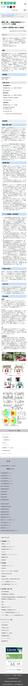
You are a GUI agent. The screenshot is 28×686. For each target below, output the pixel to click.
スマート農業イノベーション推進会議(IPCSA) (12, 615)
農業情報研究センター (6, 517)
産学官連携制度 (5, 591)
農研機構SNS (4, 641)
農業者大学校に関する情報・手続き (12, 681)
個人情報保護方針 (19, 684)
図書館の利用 (4, 557)
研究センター (10, 469)
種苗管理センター (5, 527)
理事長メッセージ (5, 543)
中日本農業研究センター (6, 478)
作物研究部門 (4, 491)
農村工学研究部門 (5, 486)
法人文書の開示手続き (13, 678)
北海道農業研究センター (6, 473)
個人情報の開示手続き (8, 684)
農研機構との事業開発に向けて (8, 599)
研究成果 (3, 568)
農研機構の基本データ (6, 549)
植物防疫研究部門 (5, 511)
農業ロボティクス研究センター (8, 519)
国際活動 (3, 560)
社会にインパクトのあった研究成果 (9, 571)
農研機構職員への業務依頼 (7, 594)
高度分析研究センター (6, 525)
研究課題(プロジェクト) (7, 565)
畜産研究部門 (4, 494)
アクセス (3, 552)
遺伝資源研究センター (6, 522)
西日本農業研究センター (6, 481)
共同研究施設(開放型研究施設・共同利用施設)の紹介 (13, 597)
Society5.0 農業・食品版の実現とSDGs (10, 579)
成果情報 (3, 576)
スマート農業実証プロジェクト (8, 581)
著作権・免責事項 (17, 675)
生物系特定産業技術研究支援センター (9, 15)
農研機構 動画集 (5, 635)
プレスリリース (5, 622)
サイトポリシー (7, 675)
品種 (2, 601)
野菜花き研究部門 (5, 503)
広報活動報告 (4, 625)
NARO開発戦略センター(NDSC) (8, 465)
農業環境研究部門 (5, 509)
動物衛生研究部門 (5, 514)
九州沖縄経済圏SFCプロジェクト (9, 584)
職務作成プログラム (6, 607)
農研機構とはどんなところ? (8, 546)
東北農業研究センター (6, 475)
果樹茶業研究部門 (5, 499)
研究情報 (4, 563)
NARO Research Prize (6, 573)
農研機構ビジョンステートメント (9, 554)
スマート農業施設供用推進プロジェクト (10, 612)
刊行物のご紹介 (5, 627)
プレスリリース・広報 (14, 430)
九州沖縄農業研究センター (7, 483)
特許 (2, 604)
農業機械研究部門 (5, 489)
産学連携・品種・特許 (7, 588)
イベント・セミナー (6, 638)
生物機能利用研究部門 (6, 506)
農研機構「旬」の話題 (6, 633)
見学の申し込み (5, 630)
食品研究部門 (4, 497)
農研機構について (6, 541)
